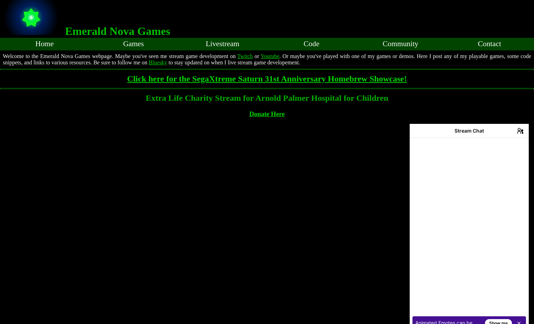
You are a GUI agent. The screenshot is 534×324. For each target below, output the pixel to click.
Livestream (222, 44)
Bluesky (158, 62)
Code (311, 44)
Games (133, 44)
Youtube (270, 56)
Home (44, 44)
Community (400, 44)
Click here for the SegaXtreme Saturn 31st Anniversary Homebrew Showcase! (267, 78)
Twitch (245, 56)
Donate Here (267, 114)
